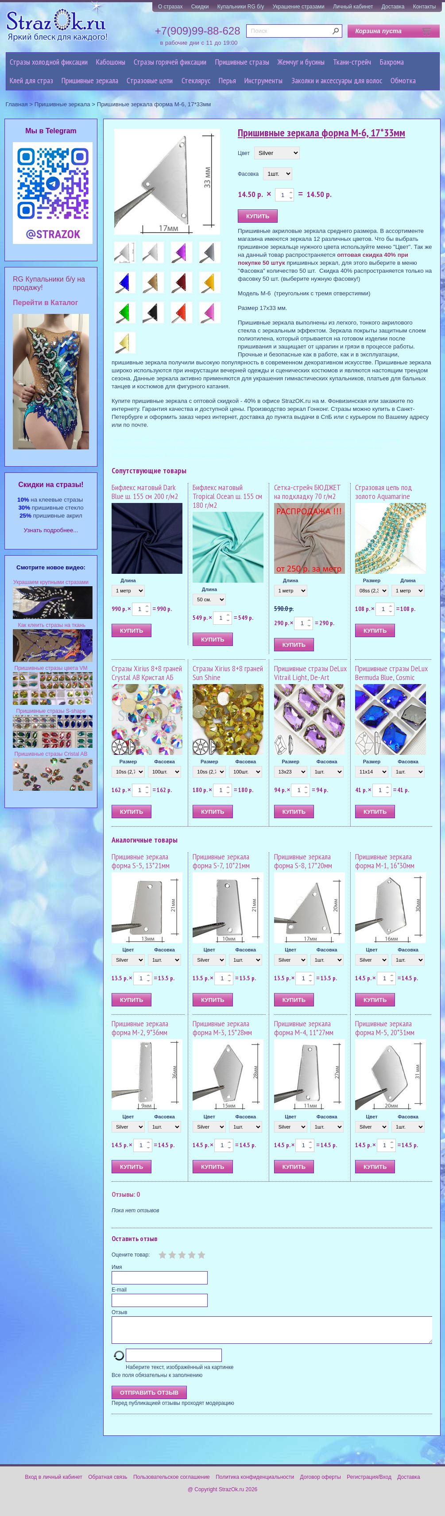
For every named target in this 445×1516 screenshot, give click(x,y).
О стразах (170, 7)
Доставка (393, 7)
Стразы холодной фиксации (49, 62)
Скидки (200, 7)
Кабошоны (110, 62)
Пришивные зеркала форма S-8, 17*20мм (303, 860)
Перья (227, 80)
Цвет (244, 153)
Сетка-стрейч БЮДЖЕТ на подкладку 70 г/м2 (307, 491)
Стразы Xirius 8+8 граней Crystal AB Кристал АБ (147, 672)
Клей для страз (31, 80)
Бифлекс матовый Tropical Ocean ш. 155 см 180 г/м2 (227, 496)
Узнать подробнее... (51, 530)
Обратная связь (107, 1482)
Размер (372, 580)
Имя (117, 1267)
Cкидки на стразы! (50, 484)
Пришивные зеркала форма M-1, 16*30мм (384, 860)
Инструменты (263, 80)
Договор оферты (320, 1482)
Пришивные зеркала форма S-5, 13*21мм (141, 860)
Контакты (424, 7)
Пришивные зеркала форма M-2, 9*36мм (140, 1027)
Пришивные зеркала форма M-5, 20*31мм (384, 1027)
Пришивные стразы (242, 62)
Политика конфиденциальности (255, 1482)
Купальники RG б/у (240, 7)
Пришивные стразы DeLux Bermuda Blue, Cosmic (391, 672)
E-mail (119, 1290)
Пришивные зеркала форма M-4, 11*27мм (303, 1027)
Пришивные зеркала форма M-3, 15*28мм (222, 1027)
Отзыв (119, 1312)
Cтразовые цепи (150, 80)
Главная (17, 104)
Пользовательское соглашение (171, 1482)
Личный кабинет (353, 7)
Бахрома (392, 62)
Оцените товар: (131, 1255)
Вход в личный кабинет (53, 1482)
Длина (127, 580)
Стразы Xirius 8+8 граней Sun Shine (228, 672)
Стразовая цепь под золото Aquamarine (383, 491)
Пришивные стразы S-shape (51, 711)
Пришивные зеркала (90, 80)
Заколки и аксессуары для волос (336, 80)
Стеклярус (196, 80)
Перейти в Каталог (45, 302)
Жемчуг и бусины (301, 62)
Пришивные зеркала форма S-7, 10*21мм (221, 860)
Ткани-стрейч (352, 62)
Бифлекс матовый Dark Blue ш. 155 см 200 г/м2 (145, 491)
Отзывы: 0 (126, 1194)
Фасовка (248, 174)
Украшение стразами (299, 7)
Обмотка (403, 80)
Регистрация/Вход (369, 1482)
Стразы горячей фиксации (170, 62)
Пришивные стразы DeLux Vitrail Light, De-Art (310, 672)
